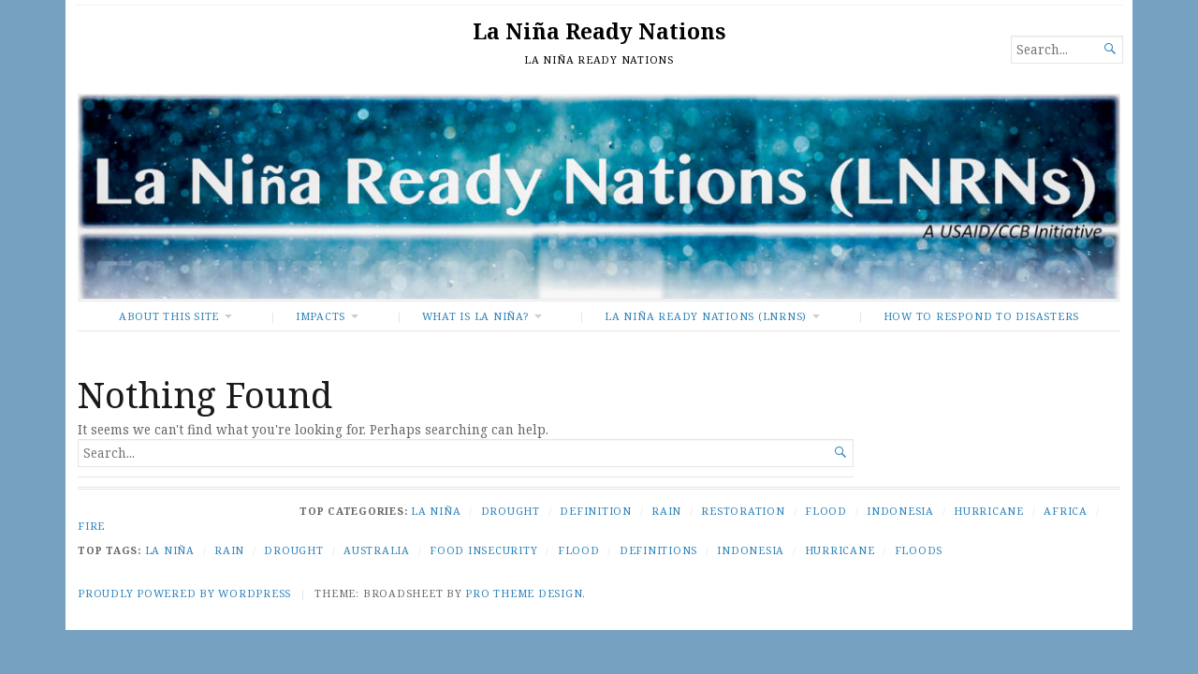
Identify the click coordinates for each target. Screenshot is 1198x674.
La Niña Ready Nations (599, 31)
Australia (376, 550)
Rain (666, 511)
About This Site (169, 316)
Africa (1066, 511)
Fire (91, 526)
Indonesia (900, 511)
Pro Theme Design (523, 593)
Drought (510, 511)
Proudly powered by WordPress (184, 593)
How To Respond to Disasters (981, 316)
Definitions (658, 550)
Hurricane (989, 511)
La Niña (435, 511)
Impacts (320, 316)
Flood (826, 511)
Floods (919, 550)
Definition (596, 511)
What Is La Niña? (475, 316)
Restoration (742, 511)
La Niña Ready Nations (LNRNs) (706, 316)
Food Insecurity (483, 550)
